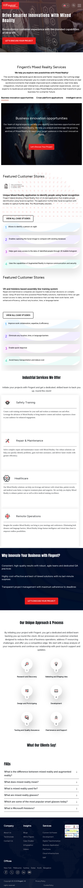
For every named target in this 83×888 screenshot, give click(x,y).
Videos (26, 849)
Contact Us (8, 841)
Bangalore (47, 868)
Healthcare (21, 478)
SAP (44, 858)
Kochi (39, 868)
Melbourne (17, 868)
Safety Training (25, 402)
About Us (7, 833)
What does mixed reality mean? (21, 782)
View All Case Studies (18, 218)
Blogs (25, 833)
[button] (41, 774)
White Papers (28, 837)
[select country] (66, 5)
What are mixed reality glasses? (21, 795)
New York (7, 868)
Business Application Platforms (51, 847)
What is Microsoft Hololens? (19, 808)
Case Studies (28, 841)
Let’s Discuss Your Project (41, 147)
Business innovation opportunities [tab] (17, 97)
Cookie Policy (48, 885)
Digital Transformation (51, 841)
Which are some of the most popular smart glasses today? (36, 801)
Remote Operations (28, 516)
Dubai (33, 868)
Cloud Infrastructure (51, 853)
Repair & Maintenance (29, 440)
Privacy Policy (40, 881)
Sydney (26, 868)
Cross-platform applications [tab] (49, 97)
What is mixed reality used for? (21, 788)
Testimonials (9, 837)
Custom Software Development (50, 835)
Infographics (28, 845)
